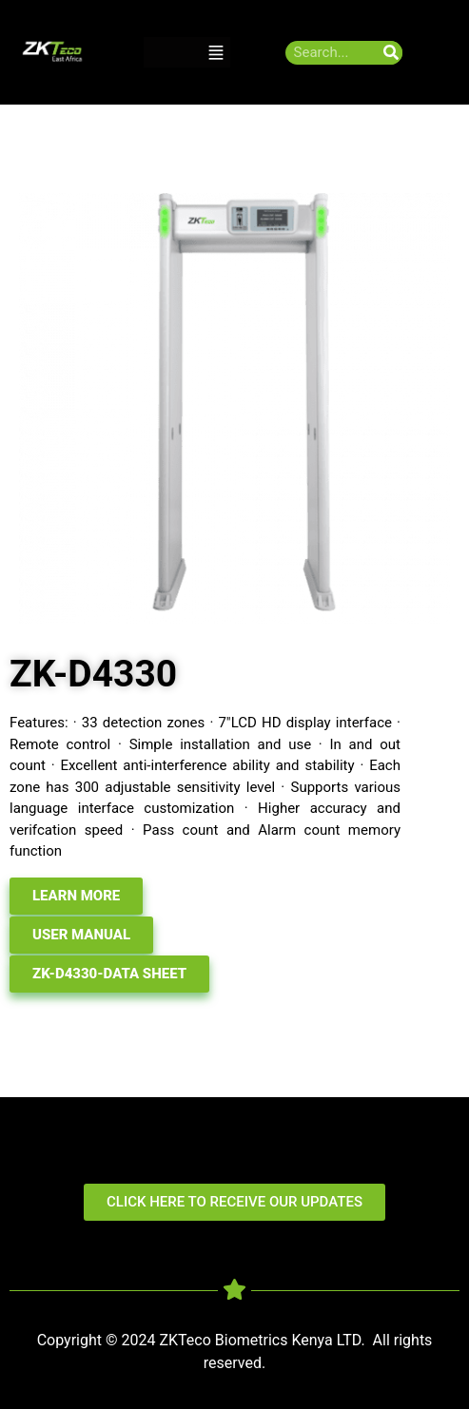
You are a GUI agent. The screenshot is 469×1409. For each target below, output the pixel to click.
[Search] (390, 53)
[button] (216, 52)
